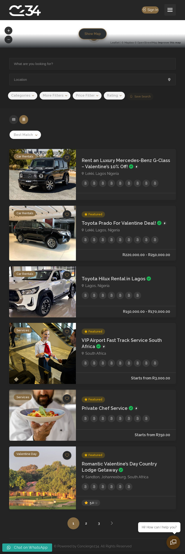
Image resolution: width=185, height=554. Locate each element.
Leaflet (115, 42)
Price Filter (85, 95)
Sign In (150, 10)
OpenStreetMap (147, 42)
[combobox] (25, 134)
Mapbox (129, 42)
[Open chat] (173, 542)
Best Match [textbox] (23, 135)
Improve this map (169, 42)
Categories (20, 95)
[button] (8, 31)
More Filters (53, 95)
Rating (112, 95)
